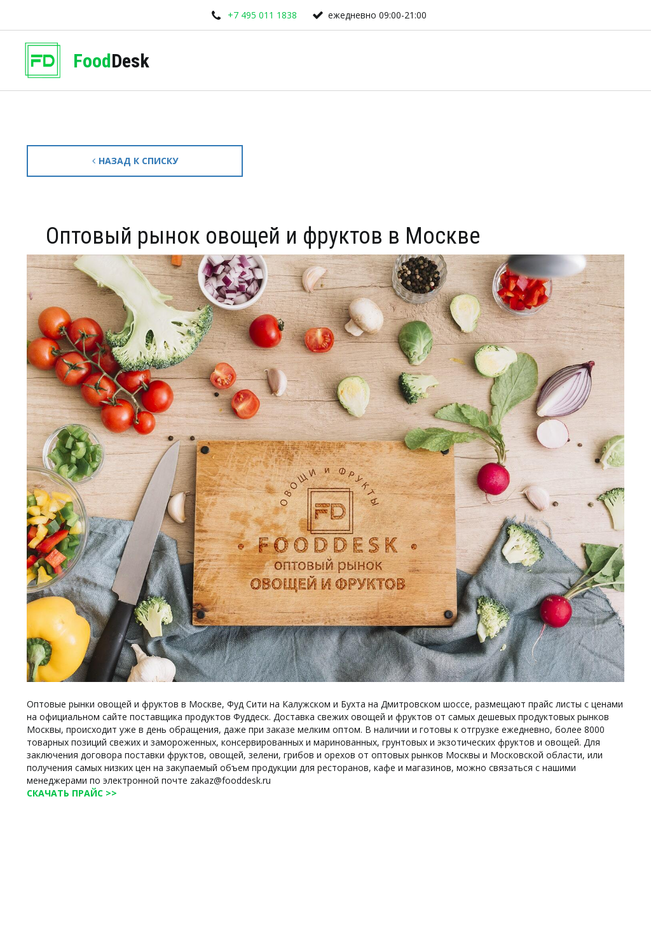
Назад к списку (135, 161)
